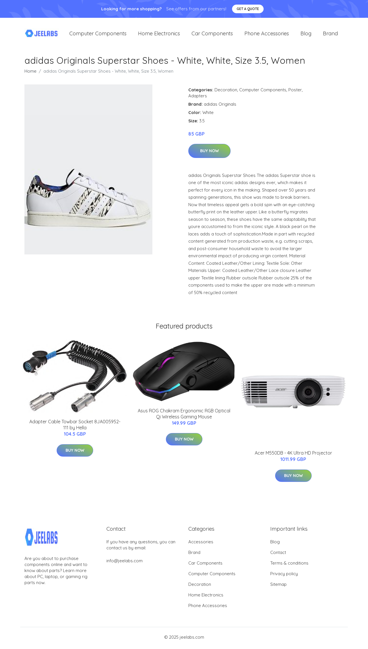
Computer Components (97, 34)
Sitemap (278, 586)
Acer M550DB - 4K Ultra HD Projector (293, 455)
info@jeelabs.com (124, 562)
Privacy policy (284, 575)
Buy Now (209, 152)
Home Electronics (159, 34)
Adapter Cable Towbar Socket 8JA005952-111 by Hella (74, 426)
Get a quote (248, 9)
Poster (295, 91)
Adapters (197, 97)
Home (30, 73)
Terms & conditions (289, 565)
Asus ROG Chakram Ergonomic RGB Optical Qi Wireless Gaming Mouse (184, 415)
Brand (330, 34)
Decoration (225, 91)
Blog (305, 34)
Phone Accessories (266, 34)
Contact (278, 554)
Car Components (212, 34)
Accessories (200, 543)
